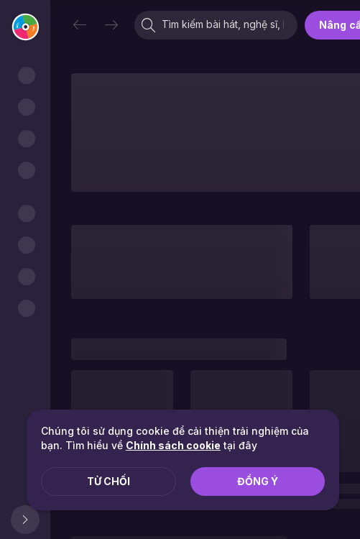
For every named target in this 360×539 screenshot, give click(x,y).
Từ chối (108, 481)
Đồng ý (257, 481)
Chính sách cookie (173, 445)
